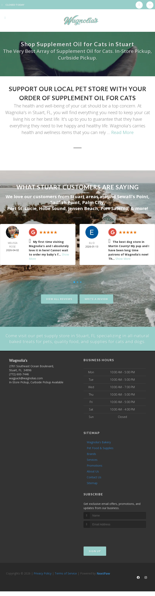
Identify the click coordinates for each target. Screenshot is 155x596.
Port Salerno (114, 208)
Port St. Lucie (22, 208)
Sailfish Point (65, 202)
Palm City (93, 202)
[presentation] (105, 541)
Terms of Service (66, 579)
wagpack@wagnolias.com (26, 384)
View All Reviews (59, 298)
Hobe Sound (52, 208)
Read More (122, 132)
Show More (123, 258)
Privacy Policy (42, 579)
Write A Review (96, 298)
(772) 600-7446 (19, 380)
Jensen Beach (83, 208)
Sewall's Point (132, 196)
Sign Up (95, 557)
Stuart (77, 196)
